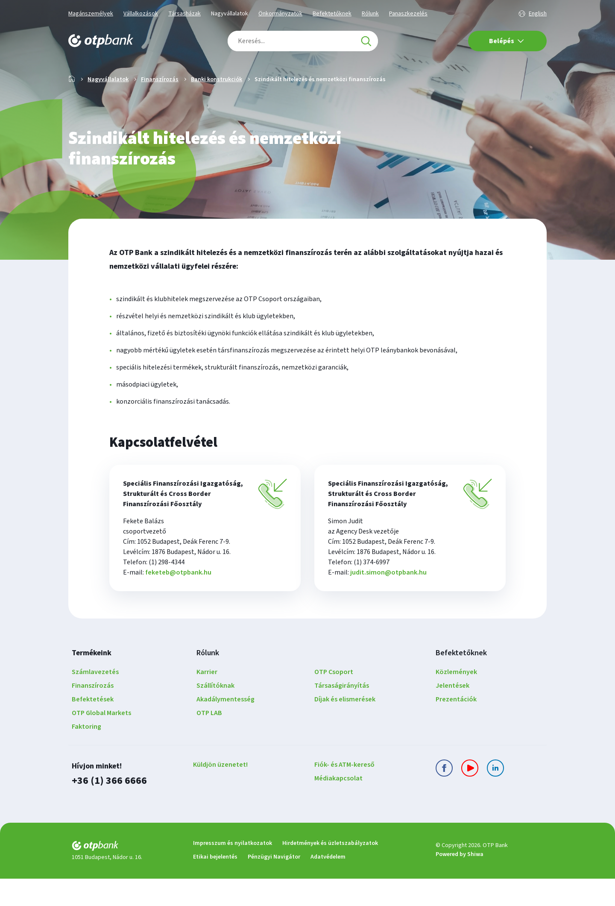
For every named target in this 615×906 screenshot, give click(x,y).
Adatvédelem (328, 884)
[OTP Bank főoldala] (100, 41)
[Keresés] (366, 41)
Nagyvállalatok (229, 13)
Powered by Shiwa (459, 881)
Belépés (506, 41)
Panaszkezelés (408, 13)
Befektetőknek (332, 13)
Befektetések (93, 726)
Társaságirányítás (341, 713)
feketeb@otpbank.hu (178, 599)
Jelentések (452, 713)
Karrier (206, 699)
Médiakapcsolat (338, 805)
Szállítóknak (215, 713)
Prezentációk (456, 726)
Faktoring (86, 754)
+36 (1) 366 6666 (109, 807)
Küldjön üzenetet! (220, 792)
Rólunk (370, 13)
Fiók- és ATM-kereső (344, 792)
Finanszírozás (160, 107)
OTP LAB (209, 740)
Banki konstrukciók (216, 107)
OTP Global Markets (101, 740)
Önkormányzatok (280, 13)
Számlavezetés (95, 699)
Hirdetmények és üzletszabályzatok (330, 870)
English (538, 13)
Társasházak (184, 13)
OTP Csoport (333, 699)
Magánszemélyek (90, 13)
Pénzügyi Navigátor (274, 884)
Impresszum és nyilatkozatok (232, 870)
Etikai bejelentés (215, 884)
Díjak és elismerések (344, 726)
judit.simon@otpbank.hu (388, 599)
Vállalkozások (140, 13)
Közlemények (456, 699)
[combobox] (303, 41)
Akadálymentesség (225, 726)
